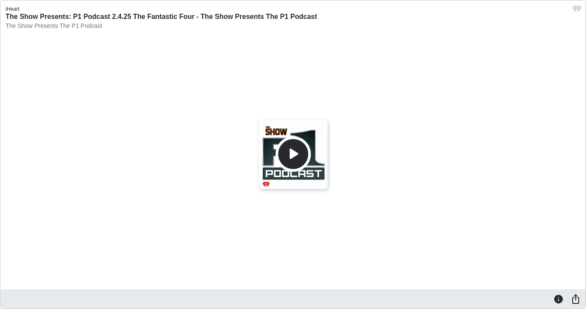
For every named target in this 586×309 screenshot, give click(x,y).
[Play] (293, 154)
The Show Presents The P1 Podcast (54, 25)
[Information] (558, 298)
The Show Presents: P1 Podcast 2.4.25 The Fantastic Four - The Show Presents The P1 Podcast (161, 16)
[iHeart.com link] (577, 11)
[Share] (575, 298)
